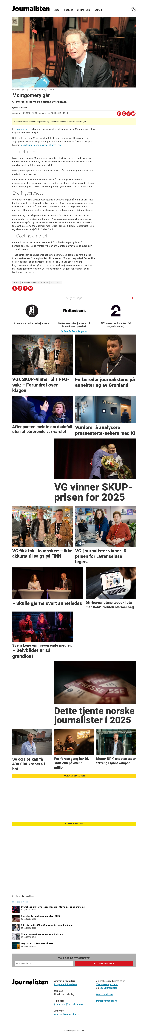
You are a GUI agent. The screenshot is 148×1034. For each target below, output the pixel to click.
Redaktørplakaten (108, 988)
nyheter (44, 283)
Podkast (68, 10)
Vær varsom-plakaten (107, 984)
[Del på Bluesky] (133, 113)
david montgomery (30, 283)
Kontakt (98, 10)
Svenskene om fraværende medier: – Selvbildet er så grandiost (53, 907)
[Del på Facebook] (119, 113)
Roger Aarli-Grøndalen (65, 984)
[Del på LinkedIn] (124, 113)
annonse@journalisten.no (66, 1014)
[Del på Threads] (128, 113)
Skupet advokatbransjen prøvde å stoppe (42, 934)
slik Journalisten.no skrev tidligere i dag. (41, 145)
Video (57, 10)
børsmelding (23, 129)
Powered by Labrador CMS (74, 1031)
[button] (132, 298)
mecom (16, 283)
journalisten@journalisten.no (68, 1004)
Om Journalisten (104, 994)
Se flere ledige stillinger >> (74, 331)
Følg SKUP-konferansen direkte (37, 943)
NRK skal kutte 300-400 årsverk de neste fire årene (47, 925)
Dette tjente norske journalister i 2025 (40, 916)
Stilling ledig (83, 10)
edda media (56, 283)
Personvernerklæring (106, 1000)
